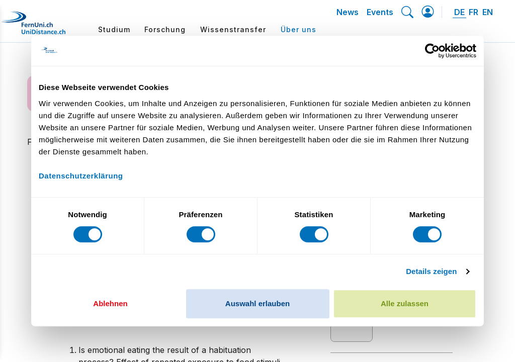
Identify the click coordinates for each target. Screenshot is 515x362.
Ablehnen (110, 303)
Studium (114, 29)
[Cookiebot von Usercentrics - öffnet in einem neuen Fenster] (432, 50)
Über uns (298, 29)
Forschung (165, 29)
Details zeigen (431, 271)
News (347, 12)
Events (380, 12)
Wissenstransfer (233, 29)
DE (459, 12)
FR (473, 12)
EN (487, 12)
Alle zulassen (404, 303)
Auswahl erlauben (257, 303)
